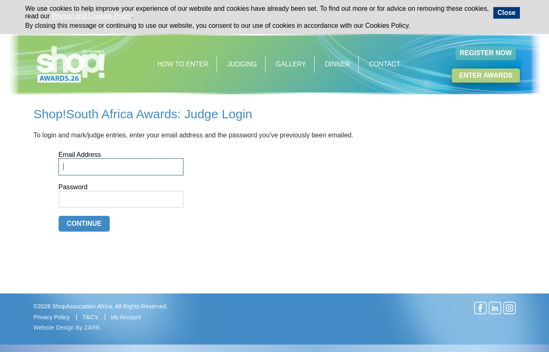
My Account (126, 317)
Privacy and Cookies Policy (92, 16)
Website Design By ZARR (67, 327)
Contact (384, 64)
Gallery (291, 64)
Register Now (486, 52)
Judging (242, 64)
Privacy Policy (52, 317)
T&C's (90, 317)
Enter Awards (485, 75)
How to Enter (183, 64)
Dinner (337, 64)
